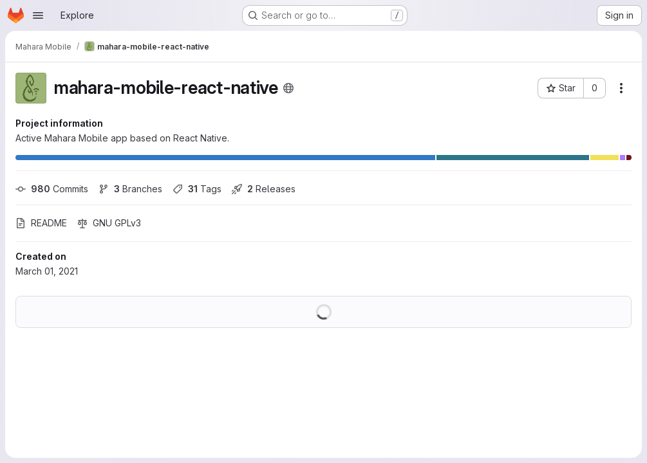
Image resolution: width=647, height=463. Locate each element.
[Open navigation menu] (38, 15)
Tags (197, 188)
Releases (263, 188)
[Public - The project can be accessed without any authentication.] (288, 88)
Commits (51, 188)
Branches (130, 188)
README (41, 222)
